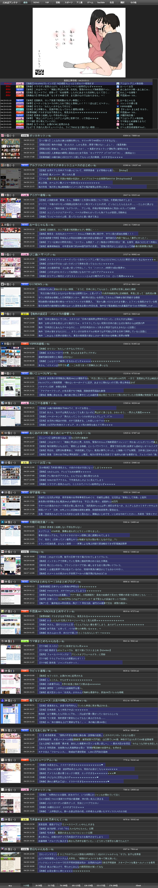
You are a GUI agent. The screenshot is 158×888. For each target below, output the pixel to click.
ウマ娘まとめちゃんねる (44, 641)
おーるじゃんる (127, 100)
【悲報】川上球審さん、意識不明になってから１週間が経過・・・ (57, 109)
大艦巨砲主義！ (127, 115)
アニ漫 (79, 2)
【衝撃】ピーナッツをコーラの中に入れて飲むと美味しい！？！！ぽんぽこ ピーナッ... (67, 103)
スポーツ (69, 2)
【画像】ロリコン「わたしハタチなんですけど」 (49, 106)
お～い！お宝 (126, 86)
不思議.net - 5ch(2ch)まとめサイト (49, 611)
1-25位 (26, 885)
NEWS (36, 2)
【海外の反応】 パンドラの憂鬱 (49, 313)
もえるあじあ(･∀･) (41, 730)
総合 (26, 2)
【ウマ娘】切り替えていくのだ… (41, 121)
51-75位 (51, 885)
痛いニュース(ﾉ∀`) (40, 373)
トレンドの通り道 (128, 103)
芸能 (58, 2)
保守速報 (35, 492)
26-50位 (38, 885)
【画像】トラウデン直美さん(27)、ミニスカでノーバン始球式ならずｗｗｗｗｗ (63, 86)
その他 (133, 2)
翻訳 (123, 2)
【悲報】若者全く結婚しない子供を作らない (46, 115)
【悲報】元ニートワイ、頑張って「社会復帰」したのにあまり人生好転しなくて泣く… (67, 92)
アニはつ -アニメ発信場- (132, 83)
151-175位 (101, 885)
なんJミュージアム (41, 760)
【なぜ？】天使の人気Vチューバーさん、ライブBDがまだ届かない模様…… (62, 127)
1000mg (34, 551)
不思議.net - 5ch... (128, 95)
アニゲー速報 (37, 195)
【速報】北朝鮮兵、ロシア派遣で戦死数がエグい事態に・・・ (55, 100)
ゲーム (90, 2)
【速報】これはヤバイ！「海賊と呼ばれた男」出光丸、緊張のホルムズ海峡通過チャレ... (68, 89)
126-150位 (88, 885)
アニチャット (37, 789)
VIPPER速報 (126, 106)
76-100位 (63, 885)
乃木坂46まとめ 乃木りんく (46, 819)
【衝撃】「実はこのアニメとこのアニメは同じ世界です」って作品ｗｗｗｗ (62, 118)
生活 (112, 2)
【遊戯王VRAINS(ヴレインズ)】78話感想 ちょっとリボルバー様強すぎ (59, 83)
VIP (47, 2)
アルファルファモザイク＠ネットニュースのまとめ (60, 165)
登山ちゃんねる (39, 849)
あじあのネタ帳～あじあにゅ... (135, 89)
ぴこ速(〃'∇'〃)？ (40, 254)
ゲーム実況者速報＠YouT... (133, 127)
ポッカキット (37, 135)
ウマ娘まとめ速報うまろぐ (133, 121)
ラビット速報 (126, 124)
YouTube (101, 2)
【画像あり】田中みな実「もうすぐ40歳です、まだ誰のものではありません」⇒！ (65, 95)
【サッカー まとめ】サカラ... (134, 109)
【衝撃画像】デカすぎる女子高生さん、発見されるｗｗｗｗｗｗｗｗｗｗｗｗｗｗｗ (66, 112)
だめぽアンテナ (10, 2)
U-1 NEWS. (36, 284)
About (138, 885)
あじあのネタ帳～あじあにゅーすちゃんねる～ (57, 432)
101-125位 (76, 885)
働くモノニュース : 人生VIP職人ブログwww (55, 700)
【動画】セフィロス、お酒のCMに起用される (47, 124)
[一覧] (48, 136)
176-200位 (113, 885)
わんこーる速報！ (128, 92)
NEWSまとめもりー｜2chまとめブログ (52, 581)
